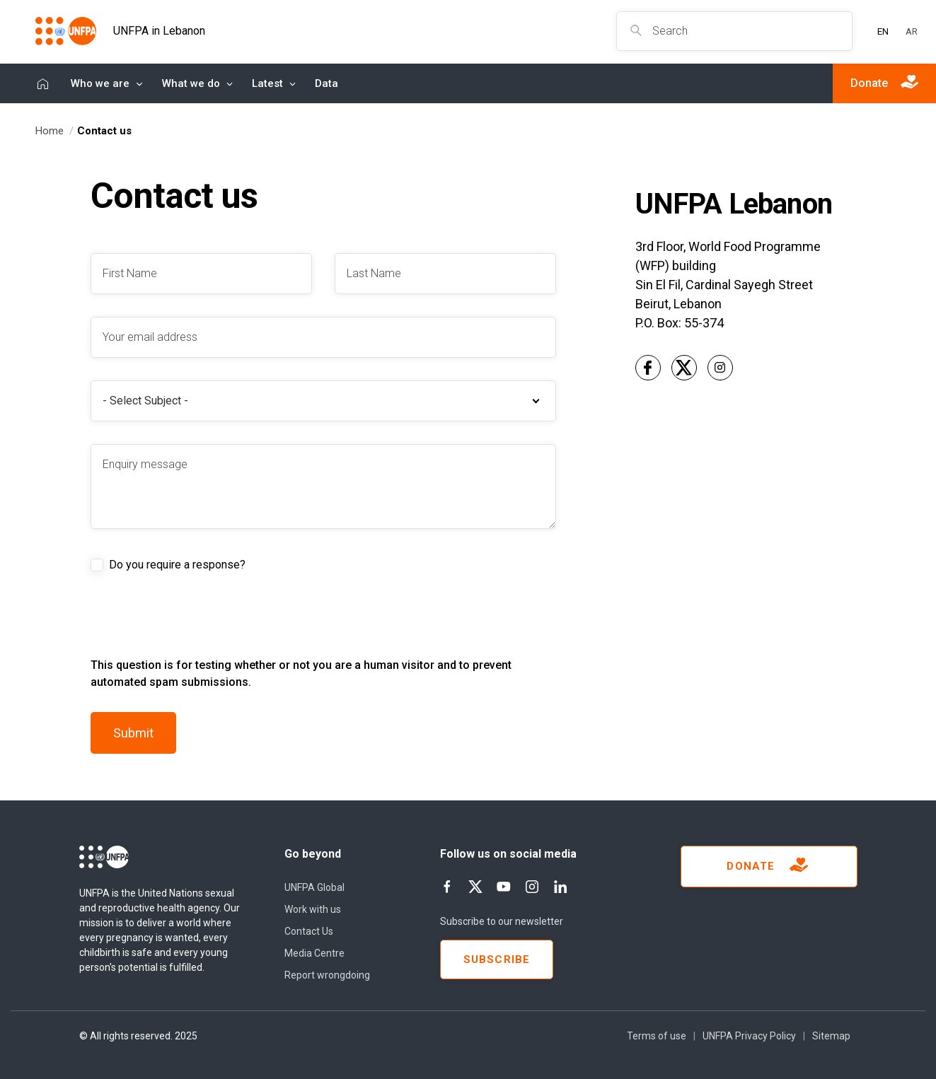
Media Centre (314, 953)
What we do (191, 83)
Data (326, 83)
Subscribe (497, 959)
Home (42, 84)
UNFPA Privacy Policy (749, 1036)
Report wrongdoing (327, 975)
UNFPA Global (314, 887)
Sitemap (831, 1036)
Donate (768, 866)
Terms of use (656, 1036)
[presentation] (198, 629)
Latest (267, 83)
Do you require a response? (177, 564)
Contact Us (308, 931)
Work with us (312, 909)
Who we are (100, 83)
